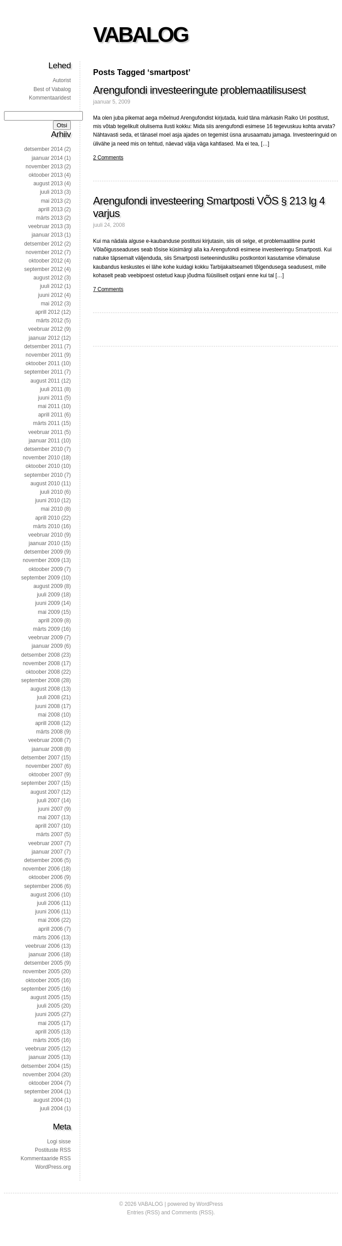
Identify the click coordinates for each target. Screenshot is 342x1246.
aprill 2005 (47, 1032)
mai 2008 (49, 715)
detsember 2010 (43, 449)
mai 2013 (52, 201)
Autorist (62, 80)
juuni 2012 (50, 295)
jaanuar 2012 (44, 338)
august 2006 (45, 895)
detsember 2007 (40, 757)
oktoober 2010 (43, 466)
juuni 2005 (47, 1014)
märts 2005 (46, 1040)
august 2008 (45, 689)
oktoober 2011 (43, 363)
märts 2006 (46, 937)
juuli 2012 (51, 286)
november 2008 (41, 663)
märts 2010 (46, 526)
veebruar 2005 (42, 1049)
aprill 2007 (47, 826)
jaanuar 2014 (47, 158)
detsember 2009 (43, 552)
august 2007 (45, 792)
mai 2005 (49, 1023)
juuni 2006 (47, 911)
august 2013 (48, 183)
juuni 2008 (47, 706)
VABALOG (140, 34)
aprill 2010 (47, 518)
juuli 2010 (51, 492)
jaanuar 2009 (47, 646)
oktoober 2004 (45, 1083)
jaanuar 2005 (44, 1057)
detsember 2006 (43, 860)
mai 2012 (52, 303)
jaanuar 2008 (47, 749)
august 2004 (48, 1100)
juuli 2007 (48, 800)
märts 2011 (46, 423)
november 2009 (41, 560)
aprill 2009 (50, 620)
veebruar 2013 (45, 226)
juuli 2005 (48, 1006)
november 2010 (41, 457)
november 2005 (41, 971)
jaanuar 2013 (47, 235)
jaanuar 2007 (47, 852)
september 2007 (40, 783)
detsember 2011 (43, 346)
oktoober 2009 (45, 569)
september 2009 (40, 578)
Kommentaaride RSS (45, 1158)
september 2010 (43, 475)
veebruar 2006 (42, 946)
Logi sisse (59, 1141)
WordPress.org (53, 1167)
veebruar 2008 (45, 740)
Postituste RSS (53, 1150)
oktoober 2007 (45, 774)
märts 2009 (46, 629)
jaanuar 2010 (44, 543)
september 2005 (40, 989)
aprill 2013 (50, 209)
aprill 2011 (50, 415)
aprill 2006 (50, 929)
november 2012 (44, 252)
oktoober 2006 (45, 877)
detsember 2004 (40, 1066)
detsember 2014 (43, 149)
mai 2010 (52, 509)
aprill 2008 (47, 723)
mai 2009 (49, 612)
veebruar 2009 (45, 637)
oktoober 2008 (43, 672)
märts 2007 (49, 834)
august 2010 (45, 483)
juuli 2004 (51, 1108)
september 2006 (43, 886)
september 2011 (43, 372)
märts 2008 (49, 732)
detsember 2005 (43, 963)
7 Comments (108, 289)
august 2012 (48, 278)
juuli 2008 (48, 697)
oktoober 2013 (45, 175)
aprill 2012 (47, 312)
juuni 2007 (50, 809)
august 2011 (45, 381)
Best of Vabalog (52, 89)
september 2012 (43, 269)
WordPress (209, 1204)
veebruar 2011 (45, 432)
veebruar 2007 (45, 843)
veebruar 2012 (45, 329)
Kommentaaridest (50, 98)
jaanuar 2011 (44, 441)
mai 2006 (49, 920)
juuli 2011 (51, 389)
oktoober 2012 (45, 261)
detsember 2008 (40, 655)
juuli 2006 (48, 903)
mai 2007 (49, 817)
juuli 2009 (48, 595)
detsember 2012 (43, 244)
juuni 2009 (47, 603)
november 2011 (44, 355)
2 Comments (108, 157)
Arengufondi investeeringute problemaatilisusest (199, 90)
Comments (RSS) (192, 1212)
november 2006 (41, 869)
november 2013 (44, 166)
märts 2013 (49, 218)
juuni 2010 (47, 500)
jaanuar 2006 (44, 954)
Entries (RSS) (143, 1212)
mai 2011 (49, 406)
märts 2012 (49, 320)
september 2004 (43, 1091)
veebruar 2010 (45, 535)
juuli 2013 (51, 192)
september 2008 (40, 680)
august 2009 (48, 586)
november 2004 (41, 1074)
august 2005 (45, 997)
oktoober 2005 (43, 980)
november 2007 (44, 766)
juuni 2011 (50, 398)
